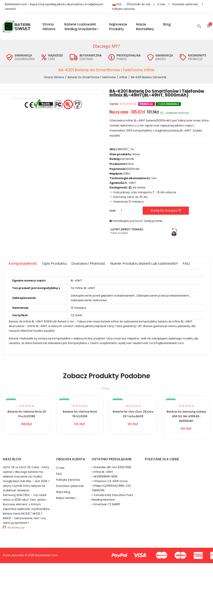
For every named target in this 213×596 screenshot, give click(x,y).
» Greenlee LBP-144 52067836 (111, 467)
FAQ (59, 474)
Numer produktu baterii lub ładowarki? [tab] (144, 263)
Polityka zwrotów (123, 9)
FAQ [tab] (186, 263)
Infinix (123, 77)
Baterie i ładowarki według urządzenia (81, 26)
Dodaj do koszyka (167, 211)
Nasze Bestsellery (145, 26)
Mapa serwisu (66, 499)
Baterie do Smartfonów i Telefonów (92, 77)
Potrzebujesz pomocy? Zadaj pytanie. (138, 221)
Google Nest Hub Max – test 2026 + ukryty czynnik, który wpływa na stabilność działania (26, 486)
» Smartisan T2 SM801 (106, 504)
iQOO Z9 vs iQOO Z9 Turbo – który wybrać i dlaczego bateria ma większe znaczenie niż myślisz (26, 472)
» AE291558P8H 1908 (104, 477)
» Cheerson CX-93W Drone (110, 481)
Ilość (112, 211)
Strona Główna (48, 26)
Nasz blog (63, 493)
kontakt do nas (139, 4)
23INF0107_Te (125, 149)
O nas (161, 4)
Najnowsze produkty (118, 26)
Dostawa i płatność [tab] (88, 263)
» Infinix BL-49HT (102, 472)
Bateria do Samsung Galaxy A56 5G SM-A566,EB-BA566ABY (186, 416)
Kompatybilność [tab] (23, 263)
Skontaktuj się (16, 528)
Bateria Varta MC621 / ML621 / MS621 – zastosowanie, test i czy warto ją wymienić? (24, 518)
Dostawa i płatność (185, 4)
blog (167, 24)
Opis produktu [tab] (54, 263)
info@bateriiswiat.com (169, 343)
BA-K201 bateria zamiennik (148, 77)
